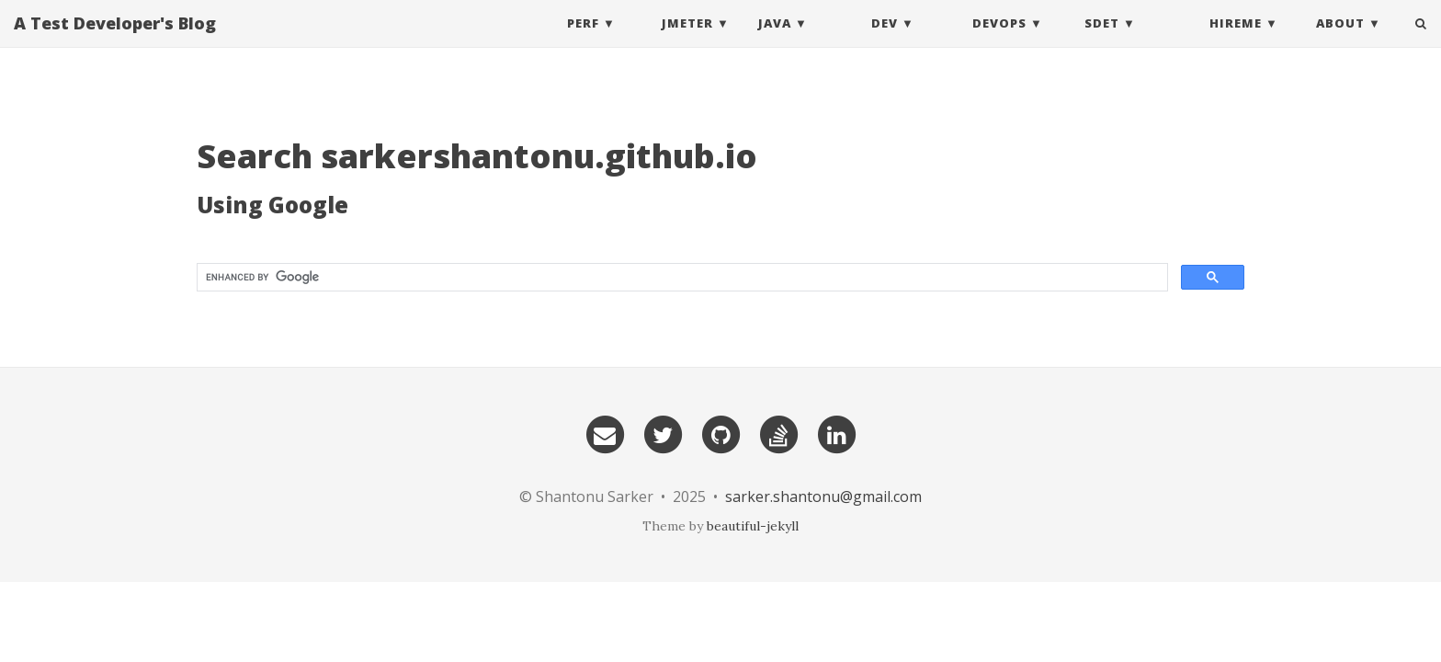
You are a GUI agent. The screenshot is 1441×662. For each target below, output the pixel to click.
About (1340, 41)
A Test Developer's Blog (115, 41)
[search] (680, 277)
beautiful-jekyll (753, 526)
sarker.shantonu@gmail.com (823, 496)
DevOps (999, 41)
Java (774, 41)
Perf (583, 41)
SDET (1101, 41)
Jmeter (687, 41)
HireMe (1235, 41)
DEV (884, 41)
